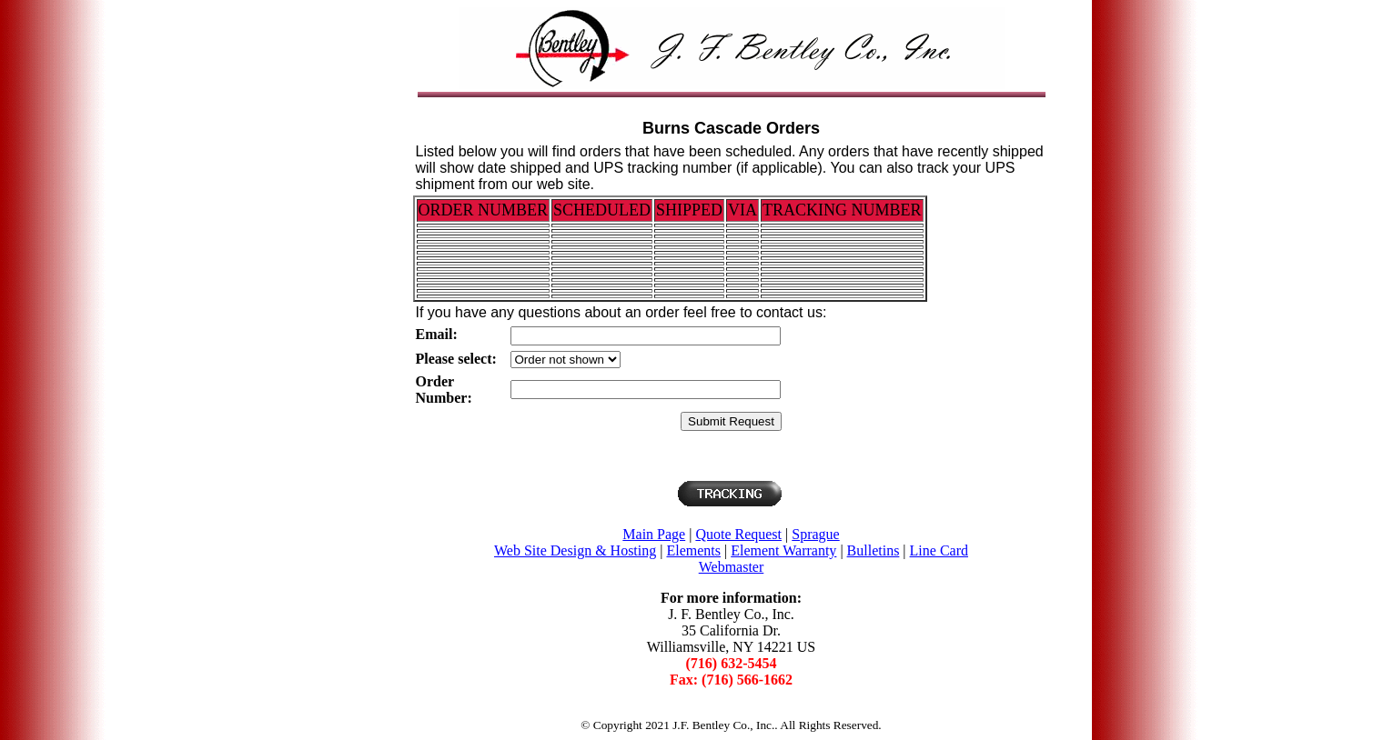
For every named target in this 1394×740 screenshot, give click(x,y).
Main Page (653, 534)
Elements (693, 550)
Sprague (815, 534)
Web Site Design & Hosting (575, 550)
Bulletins (873, 550)
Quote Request (738, 534)
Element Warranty (783, 550)
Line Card (939, 550)
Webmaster (731, 567)
